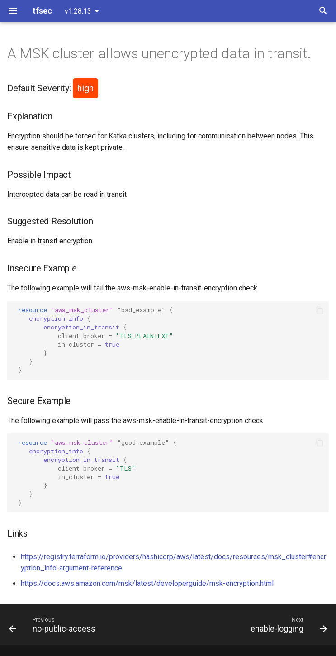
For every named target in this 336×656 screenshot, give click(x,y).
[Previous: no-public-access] (54, 624)
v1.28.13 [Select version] (78, 11)
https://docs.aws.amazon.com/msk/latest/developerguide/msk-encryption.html (147, 583)
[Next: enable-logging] (287, 624)
